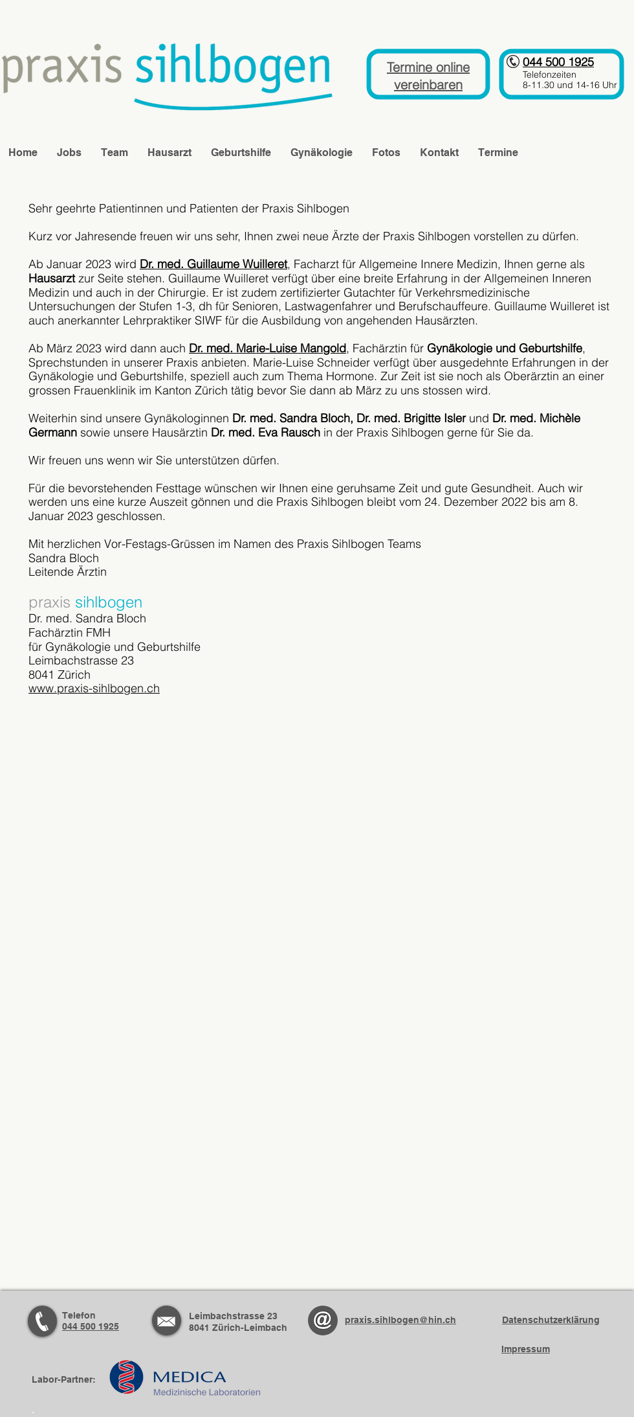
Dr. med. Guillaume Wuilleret (213, 263)
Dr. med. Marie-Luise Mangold (267, 348)
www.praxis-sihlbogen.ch (94, 688)
